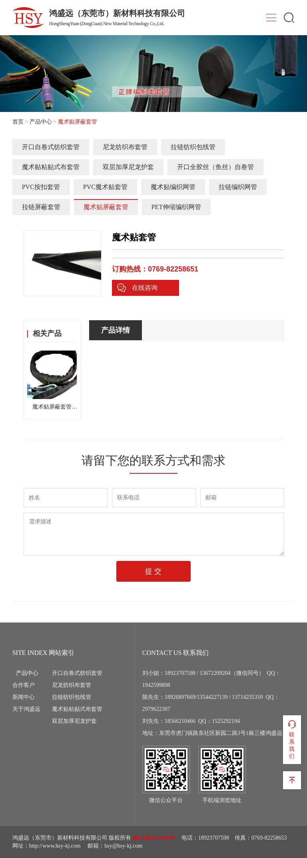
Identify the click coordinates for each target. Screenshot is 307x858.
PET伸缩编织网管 (176, 207)
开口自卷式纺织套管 (51, 147)
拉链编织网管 (238, 187)
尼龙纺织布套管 (125, 147)
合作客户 (23, 685)
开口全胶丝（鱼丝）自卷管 (215, 167)
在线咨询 (137, 288)
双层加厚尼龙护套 (128, 167)
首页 (18, 122)
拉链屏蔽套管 (41, 207)
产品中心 (41, 122)
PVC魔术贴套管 (105, 187)
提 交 (153, 571)
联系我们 (292, 739)
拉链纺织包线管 (193, 147)
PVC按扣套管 (41, 187)
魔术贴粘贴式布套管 (51, 167)
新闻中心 (23, 697)
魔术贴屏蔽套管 (106, 207)
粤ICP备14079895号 (154, 838)
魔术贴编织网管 (173, 187)
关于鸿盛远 (26, 709)
